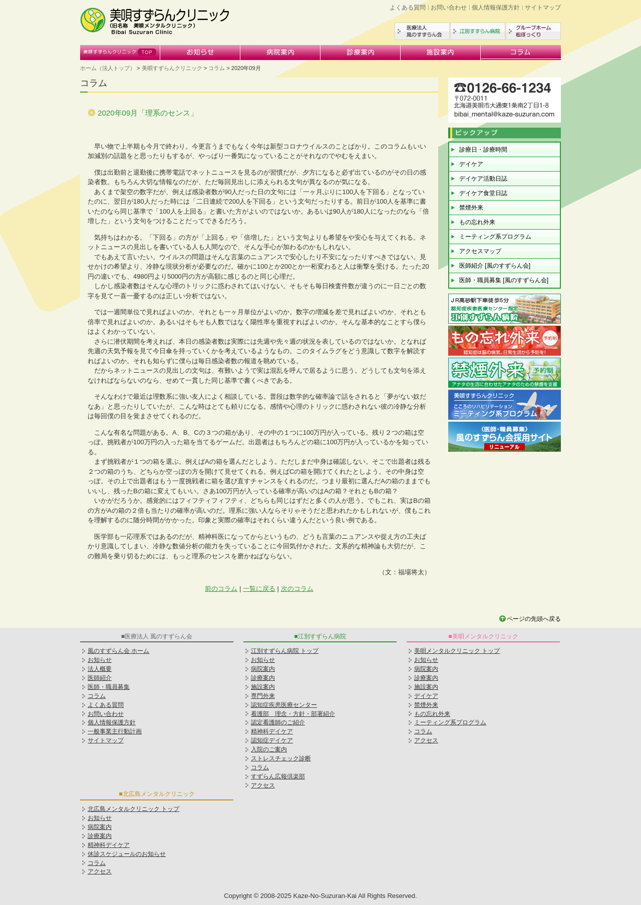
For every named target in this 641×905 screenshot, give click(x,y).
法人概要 (100, 668)
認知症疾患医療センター (284, 704)
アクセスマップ (480, 251)
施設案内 (441, 52)
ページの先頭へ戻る (534, 618)
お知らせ (200, 52)
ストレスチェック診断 (281, 758)
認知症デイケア (272, 740)
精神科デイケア (109, 844)
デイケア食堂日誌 (483, 193)
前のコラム (221, 588)
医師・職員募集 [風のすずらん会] (503, 280)
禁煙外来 (471, 207)
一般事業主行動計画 (115, 731)
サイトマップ (543, 7)
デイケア (471, 164)
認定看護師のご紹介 (278, 722)
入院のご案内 (269, 749)
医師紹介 (100, 677)
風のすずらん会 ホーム (118, 650)
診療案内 (360, 52)
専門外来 (263, 695)
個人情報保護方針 (496, 7)
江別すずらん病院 (477, 31)
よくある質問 (408, 7)
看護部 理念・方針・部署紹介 (293, 713)
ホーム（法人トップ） (107, 68)
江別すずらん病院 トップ (284, 650)
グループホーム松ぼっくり (533, 31)
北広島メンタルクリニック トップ (133, 808)
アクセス (263, 785)
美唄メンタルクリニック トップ (457, 650)
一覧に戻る (259, 588)
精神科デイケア (272, 731)
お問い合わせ (449, 7)
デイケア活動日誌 (483, 178)
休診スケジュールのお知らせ (127, 853)
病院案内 (280, 52)
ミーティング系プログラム (495, 236)
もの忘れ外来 (477, 222)
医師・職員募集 (109, 686)
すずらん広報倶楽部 (278, 776)
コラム (521, 52)
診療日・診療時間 (483, 149)
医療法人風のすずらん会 (422, 31)
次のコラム (297, 588)
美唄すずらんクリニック (120, 52)
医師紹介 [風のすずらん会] (494, 265)
